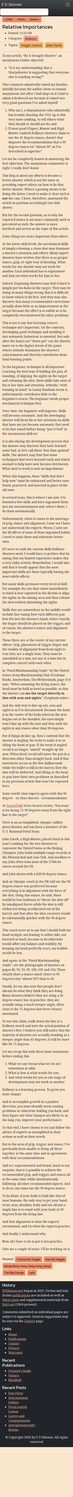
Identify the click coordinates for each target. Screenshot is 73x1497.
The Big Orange (14, 1272)
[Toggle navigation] (67, 4)
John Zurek (54, 45)
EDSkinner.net (12, 1291)
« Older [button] (8, 19)
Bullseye (31, 38)
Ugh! (32, 1272)
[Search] (24, 12)
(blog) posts (10, 1300)
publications (21, 1295)
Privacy (13, 1348)
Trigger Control (31, 45)
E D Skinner (12, 4)
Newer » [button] (34, 19)
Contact (29, 1321)
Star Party (15, 1393)
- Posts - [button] (21, 19)
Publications (17, 1339)
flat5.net (8, 1304)
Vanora (13, 1375)
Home (12, 1334)
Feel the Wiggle (55, 1259)
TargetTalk (14, 806)
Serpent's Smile (19, 1371)
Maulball (14, 1380)
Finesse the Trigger (28, 1259)
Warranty (15, 1352)
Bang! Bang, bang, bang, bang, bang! (27, 1266)
